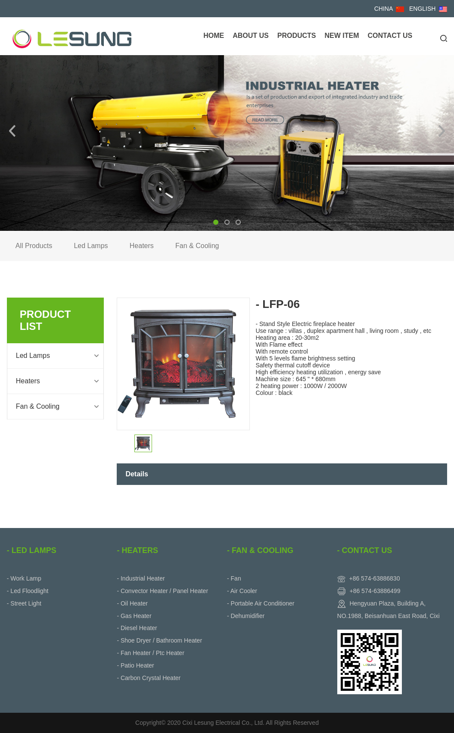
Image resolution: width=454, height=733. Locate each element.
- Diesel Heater (137, 627)
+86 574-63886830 (374, 578)
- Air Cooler (242, 590)
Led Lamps (91, 245)
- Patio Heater (135, 665)
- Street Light (24, 603)
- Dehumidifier (245, 615)
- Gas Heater (134, 615)
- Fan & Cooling (260, 550)
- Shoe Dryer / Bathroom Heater (159, 640)
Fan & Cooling (197, 245)
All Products (34, 245)
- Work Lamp (24, 578)
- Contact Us (364, 550)
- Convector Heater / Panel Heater (162, 590)
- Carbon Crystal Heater (148, 677)
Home (213, 35)
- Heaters (137, 550)
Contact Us (389, 35)
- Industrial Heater (141, 578)
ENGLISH (422, 8)
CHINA (383, 8)
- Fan (234, 578)
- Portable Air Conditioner (260, 603)
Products (296, 35)
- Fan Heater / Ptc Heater (150, 652)
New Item (341, 35)
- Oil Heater (132, 603)
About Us (251, 35)
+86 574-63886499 (374, 590)
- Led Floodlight (28, 590)
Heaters (142, 245)
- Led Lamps (31, 550)
